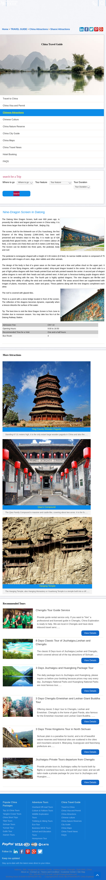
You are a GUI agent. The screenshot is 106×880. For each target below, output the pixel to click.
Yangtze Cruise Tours (12, 814)
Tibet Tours (7, 821)
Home (5, 29)
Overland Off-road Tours (42, 807)
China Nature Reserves (71, 821)
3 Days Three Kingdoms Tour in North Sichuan (63, 729)
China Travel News (12, 147)
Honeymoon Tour (39, 838)
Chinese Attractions (13, 112)
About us (25, 872)
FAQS (6, 161)
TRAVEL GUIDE (19, 29)
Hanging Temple (47, 586)
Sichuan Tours (9, 824)
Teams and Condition (50, 872)
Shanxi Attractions (60, 29)
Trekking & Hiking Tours (42, 821)
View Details (90, 633)
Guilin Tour (7, 831)
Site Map (81, 872)
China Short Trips (10, 817)
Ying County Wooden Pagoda (46, 429)
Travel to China (10, 98)
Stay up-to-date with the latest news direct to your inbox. (26, 863)
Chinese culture (68, 817)
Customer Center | (69, 872)
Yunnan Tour (8, 828)
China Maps (9, 140)
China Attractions (38, 29)
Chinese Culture (11, 119)
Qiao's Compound (47, 507)
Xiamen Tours (9, 835)
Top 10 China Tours (11, 810)
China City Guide (11, 133)
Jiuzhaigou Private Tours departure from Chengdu (65, 759)
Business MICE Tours (41, 828)
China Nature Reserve (14, 126)
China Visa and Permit (14, 105)
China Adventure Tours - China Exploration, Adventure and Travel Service (9, 3)
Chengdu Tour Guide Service (53, 610)
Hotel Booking (10, 154)
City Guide (65, 824)
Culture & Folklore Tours (42, 810)
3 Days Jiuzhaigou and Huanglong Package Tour (64, 667)
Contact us (35, 872)
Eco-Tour (36, 824)
